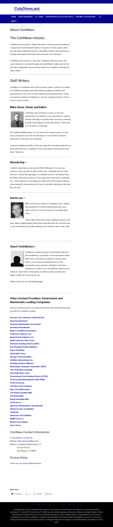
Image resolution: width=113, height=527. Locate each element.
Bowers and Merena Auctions (23, 331)
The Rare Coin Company (21, 386)
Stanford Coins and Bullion (22, 409)
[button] (100, 17)
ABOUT (14, 21)
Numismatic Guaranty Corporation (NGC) (28, 366)
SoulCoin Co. (16, 402)
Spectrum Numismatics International (26, 406)
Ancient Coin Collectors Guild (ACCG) (27, 317)
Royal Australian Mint (19, 399)
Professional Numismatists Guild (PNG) (27, 379)
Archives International (20, 327)
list (13, 100)
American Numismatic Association (25, 324)
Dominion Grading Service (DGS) (24, 344)
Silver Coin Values (77, 504)
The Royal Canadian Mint (21, 393)
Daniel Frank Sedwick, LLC (22, 337)
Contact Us (28, 438)
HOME (13, 17)
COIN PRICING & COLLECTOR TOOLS (59, 17)
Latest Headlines (25, 17)
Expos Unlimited (17, 350)
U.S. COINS (39, 17)
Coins (66, 504)
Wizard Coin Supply (19, 422)
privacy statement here (31, 463)
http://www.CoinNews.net (28, 441)
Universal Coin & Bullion (20, 415)
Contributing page (35, 281)
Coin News (33, 504)
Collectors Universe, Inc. (21, 334)
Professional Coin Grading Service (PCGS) (29, 376)
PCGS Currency (17, 383)
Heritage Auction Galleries (22, 363)
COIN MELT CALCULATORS (85, 17)
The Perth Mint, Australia (21, 370)
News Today (44, 504)
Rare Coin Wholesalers (20, 389)
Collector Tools (56, 504)
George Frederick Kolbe (20, 357)
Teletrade (14, 412)
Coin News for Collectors (19, 26)
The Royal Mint (16, 396)
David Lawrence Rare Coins (22, 340)
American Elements (18, 321)
